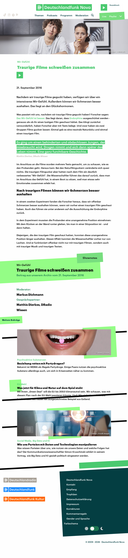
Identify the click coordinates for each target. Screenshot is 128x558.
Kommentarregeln (76, 513)
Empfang (71, 489)
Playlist (112, 16)
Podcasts (52, 15)
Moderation (81, 15)
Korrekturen (73, 508)
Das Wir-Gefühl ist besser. (31, 118)
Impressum (72, 504)
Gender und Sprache (78, 518)
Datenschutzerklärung (78, 499)
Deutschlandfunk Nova (79, 479)
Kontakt (70, 484)
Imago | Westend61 (118, 52)
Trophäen (71, 494)
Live (104, 16)
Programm (66, 15)
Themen (39, 15)
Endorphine (76, 118)
